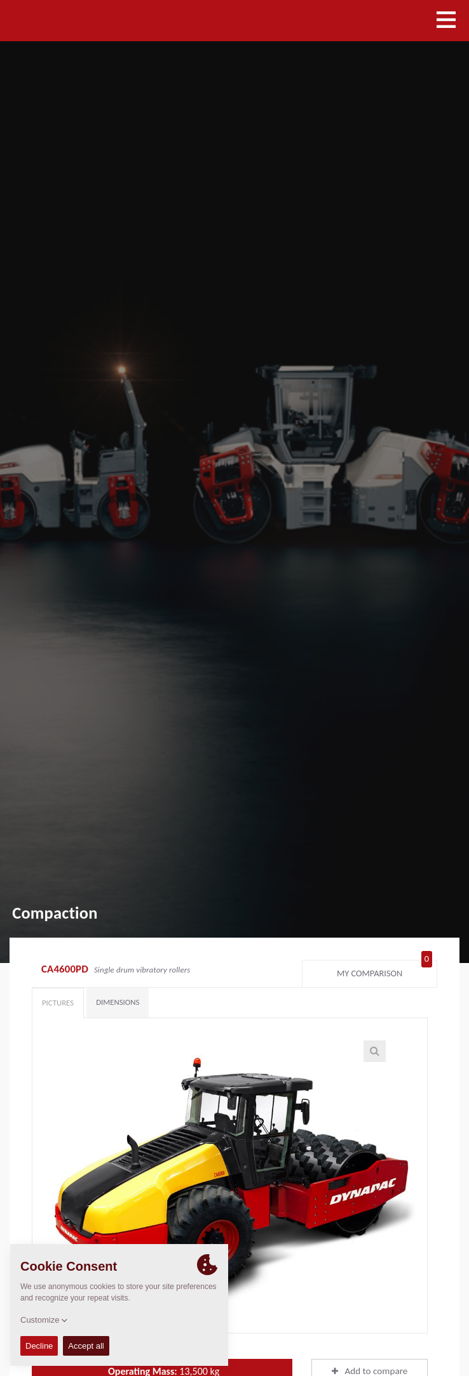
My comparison (384, 970)
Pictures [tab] (58, 1002)
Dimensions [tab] (117, 1002)
